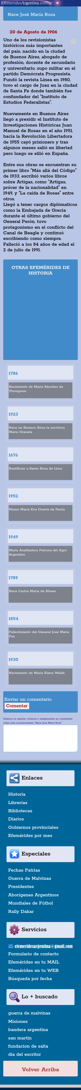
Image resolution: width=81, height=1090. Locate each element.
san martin (20, 1038)
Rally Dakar (21, 912)
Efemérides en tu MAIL (33, 962)
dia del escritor (24, 1054)
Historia (16, 794)
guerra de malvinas (29, 1013)
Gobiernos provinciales (33, 827)
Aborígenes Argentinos (33, 895)
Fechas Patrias (24, 870)
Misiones (18, 1022)
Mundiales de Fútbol (30, 903)
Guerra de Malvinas (29, 878)
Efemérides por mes (30, 836)
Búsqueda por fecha (30, 979)
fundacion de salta (28, 1046)
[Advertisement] (40, 318)
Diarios (16, 819)
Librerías (17, 803)
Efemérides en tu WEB (33, 971)
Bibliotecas (20, 811)
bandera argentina (28, 1030)
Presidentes (21, 887)
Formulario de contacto (33, 954)
